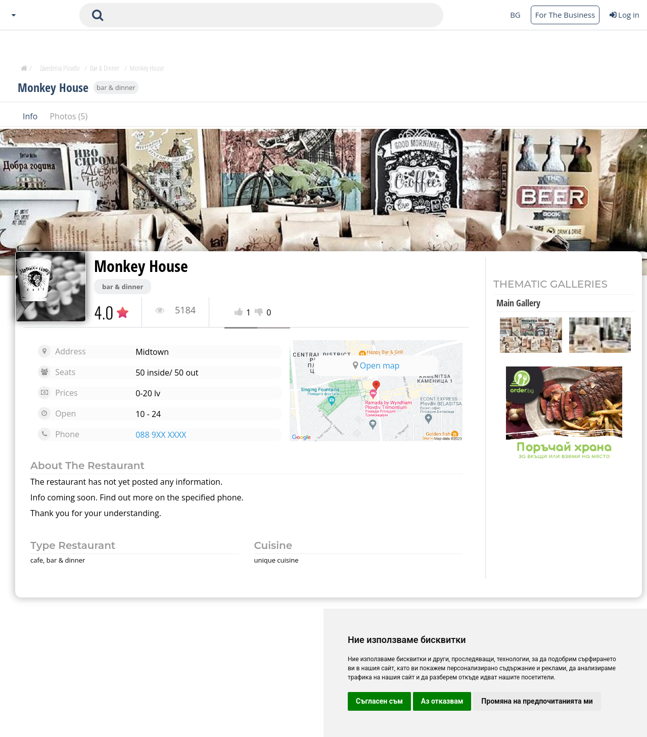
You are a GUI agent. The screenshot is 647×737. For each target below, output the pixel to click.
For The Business (565, 15)
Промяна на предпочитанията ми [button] (536, 701)
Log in (624, 15)
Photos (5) (68, 115)
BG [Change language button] (515, 15)
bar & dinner (116, 86)
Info (31, 115)
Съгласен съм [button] (379, 701)
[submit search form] (97, 15)
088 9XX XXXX (160, 434)
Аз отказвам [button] (442, 701)
